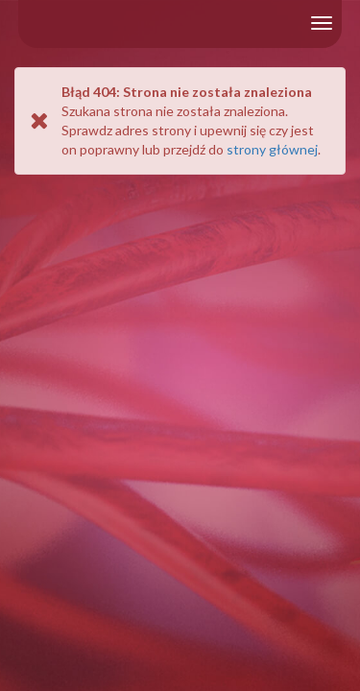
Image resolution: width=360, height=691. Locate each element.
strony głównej (272, 149)
